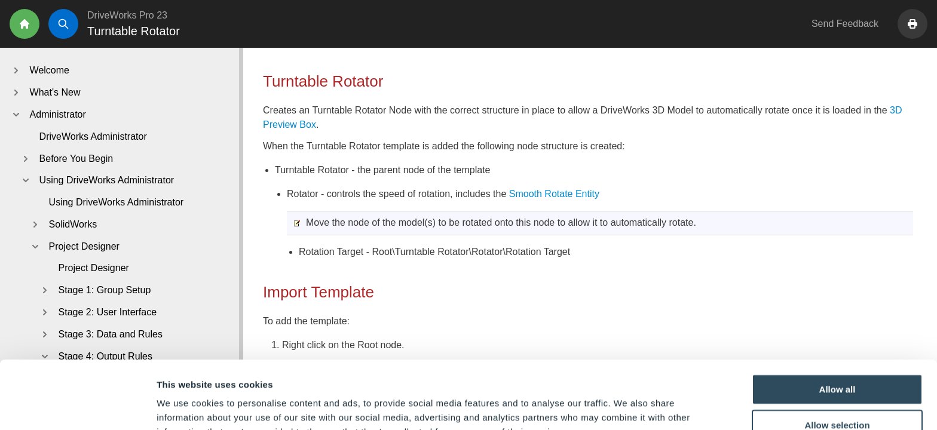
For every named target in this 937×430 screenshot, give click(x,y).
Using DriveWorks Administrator (116, 202)
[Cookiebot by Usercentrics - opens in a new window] (77, 407)
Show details (627, 406)
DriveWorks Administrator (93, 136)
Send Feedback (845, 24)
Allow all (837, 325)
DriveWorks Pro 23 (127, 15)
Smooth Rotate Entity (554, 194)
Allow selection (836, 361)
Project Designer (94, 268)
